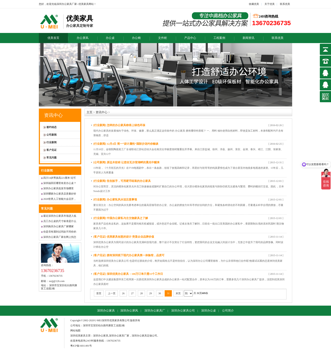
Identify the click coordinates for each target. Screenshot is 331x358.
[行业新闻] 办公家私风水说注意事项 (115, 199)
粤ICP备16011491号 (81, 345)
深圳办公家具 (106, 310)
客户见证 (51, 149)
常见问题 (51, 157)
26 (123, 293)
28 (141, 293)
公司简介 (228, 310)
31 (168, 293)
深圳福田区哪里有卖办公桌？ (59, 183)
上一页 (111, 293)
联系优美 (285, 4)
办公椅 (136, 37)
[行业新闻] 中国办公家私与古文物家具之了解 (120, 218)
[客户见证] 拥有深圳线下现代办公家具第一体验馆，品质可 (128, 255)
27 (132, 293)
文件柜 (162, 37)
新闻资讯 (248, 37)
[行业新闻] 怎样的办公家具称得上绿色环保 (119, 125)
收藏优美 (254, 4)
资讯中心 (53, 115)
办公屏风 (82, 37)
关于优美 (269, 4)
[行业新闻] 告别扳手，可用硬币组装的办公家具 (122, 180)
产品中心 (190, 37)
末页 (178, 293)
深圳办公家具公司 (183, 310)
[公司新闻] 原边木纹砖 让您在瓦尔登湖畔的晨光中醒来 (126, 162)
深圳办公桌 (208, 310)
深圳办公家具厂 (154, 310)
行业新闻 (51, 142)
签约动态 (51, 127)
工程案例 (219, 37)
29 (150, 293)
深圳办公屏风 (129, 310)
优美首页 (53, 37)
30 (159, 293)
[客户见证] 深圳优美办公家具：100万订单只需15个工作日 (128, 273)
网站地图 (75, 330)
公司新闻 (51, 134)
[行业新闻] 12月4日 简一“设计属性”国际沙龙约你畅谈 (125, 143)
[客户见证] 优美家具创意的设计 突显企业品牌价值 (123, 236)
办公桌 (110, 37)
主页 (89, 112)
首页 (98, 293)
